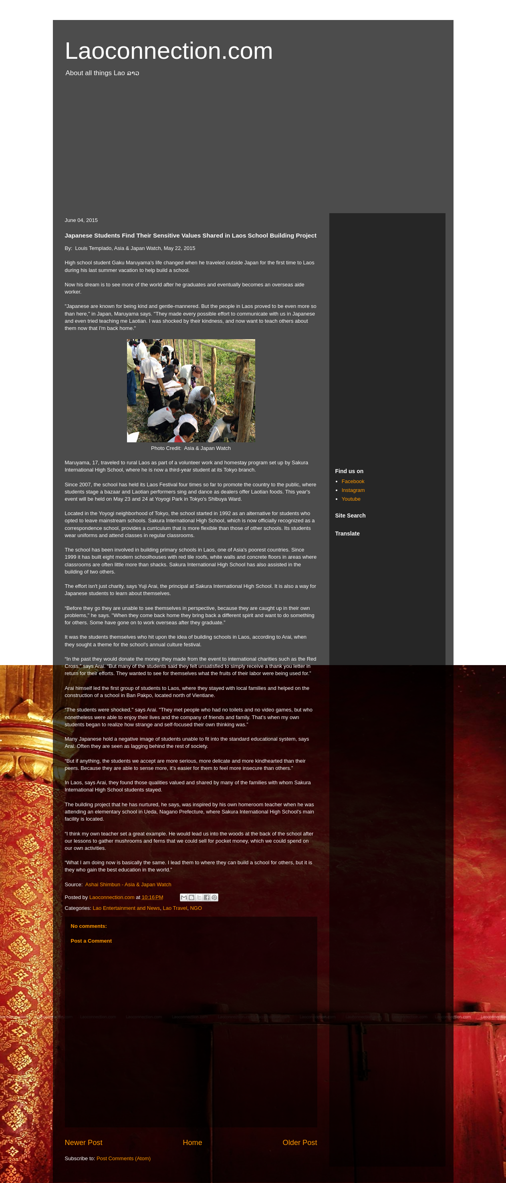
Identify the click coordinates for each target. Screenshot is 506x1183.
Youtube (351, 499)
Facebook (353, 481)
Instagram (353, 490)
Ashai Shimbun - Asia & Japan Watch (128, 884)
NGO (196, 908)
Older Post (300, 1143)
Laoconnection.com (169, 50)
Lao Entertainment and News (126, 908)
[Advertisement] (253, 149)
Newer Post (84, 1143)
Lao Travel (175, 908)
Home (192, 1143)
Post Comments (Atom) (124, 1158)
